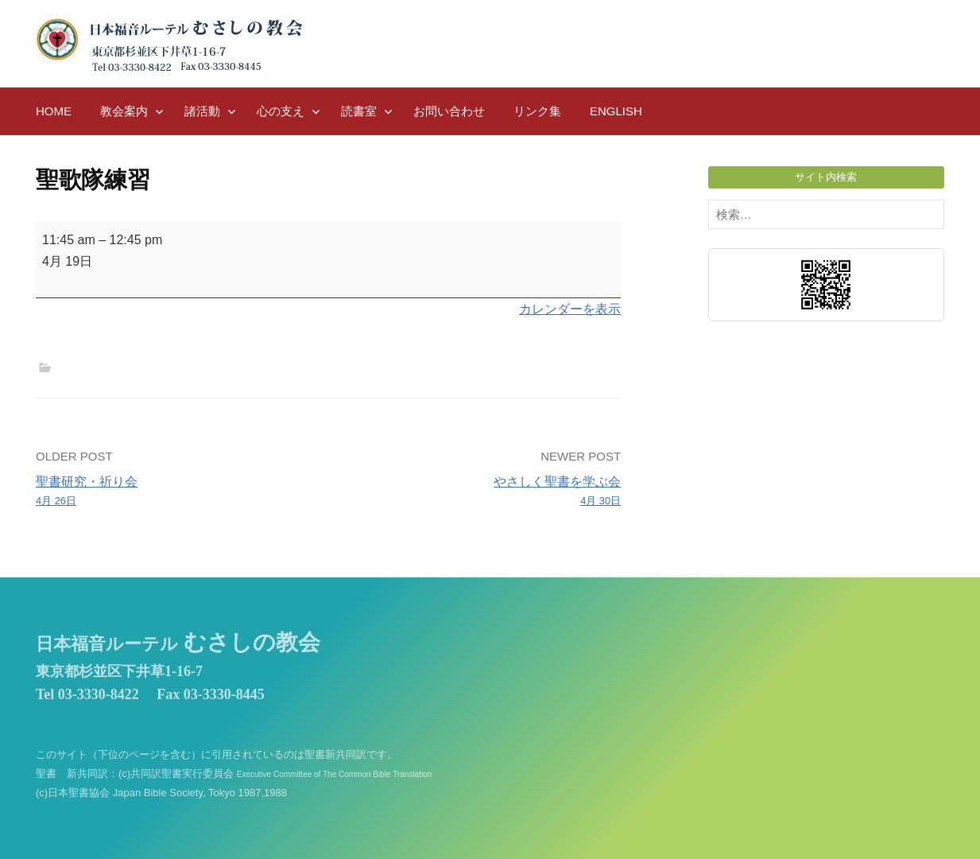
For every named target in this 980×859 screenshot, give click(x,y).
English (616, 111)
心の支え (280, 111)
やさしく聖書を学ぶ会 (480, 492)
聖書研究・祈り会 (176, 492)
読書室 (359, 111)
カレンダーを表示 (570, 309)
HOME (54, 111)
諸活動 (202, 111)
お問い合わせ (449, 111)
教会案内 (124, 111)
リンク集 (537, 111)
